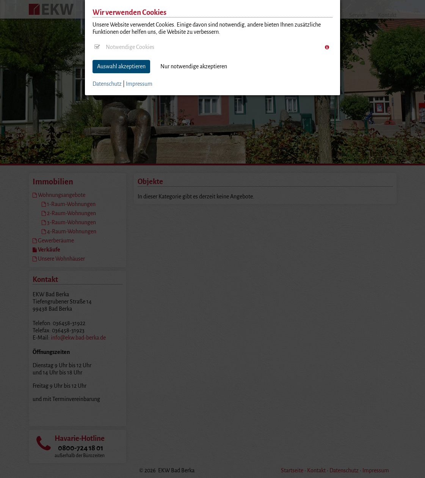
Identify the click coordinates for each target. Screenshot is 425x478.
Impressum (139, 84)
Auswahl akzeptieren (121, 66)
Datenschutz (107, 84)
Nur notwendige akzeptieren (193, 66)
